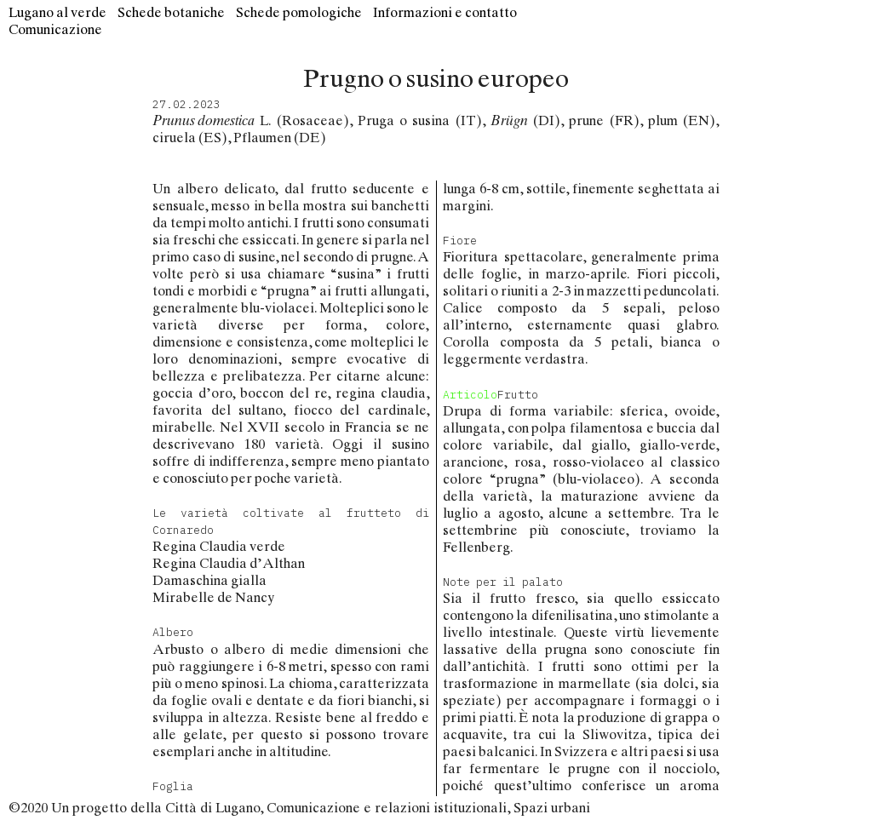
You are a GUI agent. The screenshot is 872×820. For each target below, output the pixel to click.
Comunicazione (55, 29)
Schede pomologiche (299, 12)
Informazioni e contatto (445, 12)
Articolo (470, 394)
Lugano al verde (57, 12)
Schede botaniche (171, 12)
